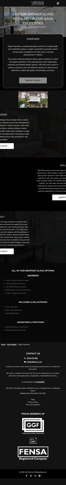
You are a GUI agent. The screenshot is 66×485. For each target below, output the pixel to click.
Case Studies (12, 344)
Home (3, 344)
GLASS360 (40, 382)
